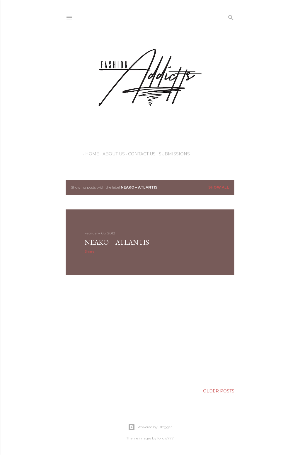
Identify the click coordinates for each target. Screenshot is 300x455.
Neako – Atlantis (117, 242)
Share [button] (89, 251)
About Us (111, 154)
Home (90, 154)
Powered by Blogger (150, 427)
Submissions (172, 154)
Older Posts (218, 391)
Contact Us (140, 154)
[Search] (230, 16)
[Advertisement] (150, 331)
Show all (218, 187)
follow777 (165, 438)
